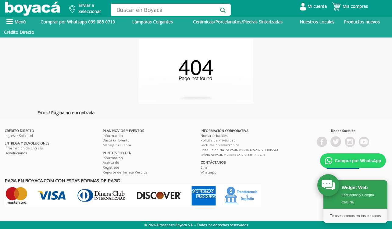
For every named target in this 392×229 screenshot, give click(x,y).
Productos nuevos (362, 22)
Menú (16, 22)
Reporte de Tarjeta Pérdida (125, 172)
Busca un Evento (116, 140)
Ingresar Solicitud (19, 135)
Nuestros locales (214, 135)
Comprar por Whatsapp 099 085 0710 (78, 22)
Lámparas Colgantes (152, 22)
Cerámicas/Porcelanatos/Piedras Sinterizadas (238, 22)
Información (113, 135)
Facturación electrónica (220, 145)
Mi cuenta (313, 6)
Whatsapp (208, 172)
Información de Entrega (24, 148)
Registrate (111, 167)
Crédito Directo (19, 32)
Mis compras (350, 6)
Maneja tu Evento (117, 145)
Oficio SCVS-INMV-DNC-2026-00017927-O (233, 154)
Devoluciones (16, 153)
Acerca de (111, 162)
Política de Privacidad (218, 140)
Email (205, 167)
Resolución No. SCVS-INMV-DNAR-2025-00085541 (239, 150)
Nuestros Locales (317, 22)
